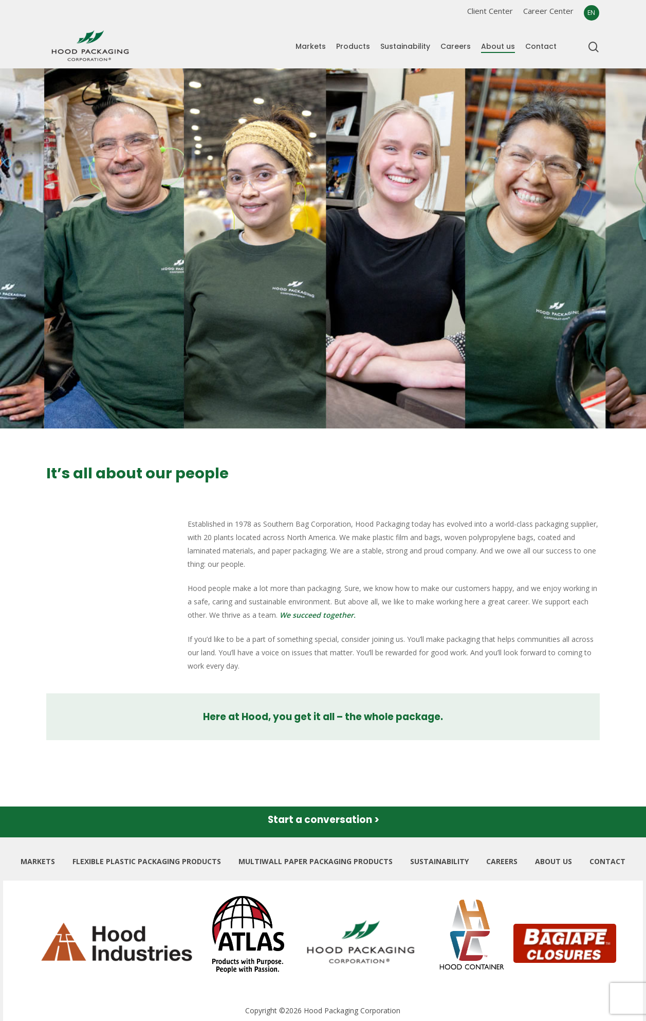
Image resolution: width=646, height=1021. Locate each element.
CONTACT (607, 861)
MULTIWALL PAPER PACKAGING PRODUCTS (315, 861)
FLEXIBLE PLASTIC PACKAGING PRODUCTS (146, 861)
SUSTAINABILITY (439, 861)
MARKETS (38, 861)
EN (591, 12)
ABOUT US (553, 861)
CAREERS (502, 861)
